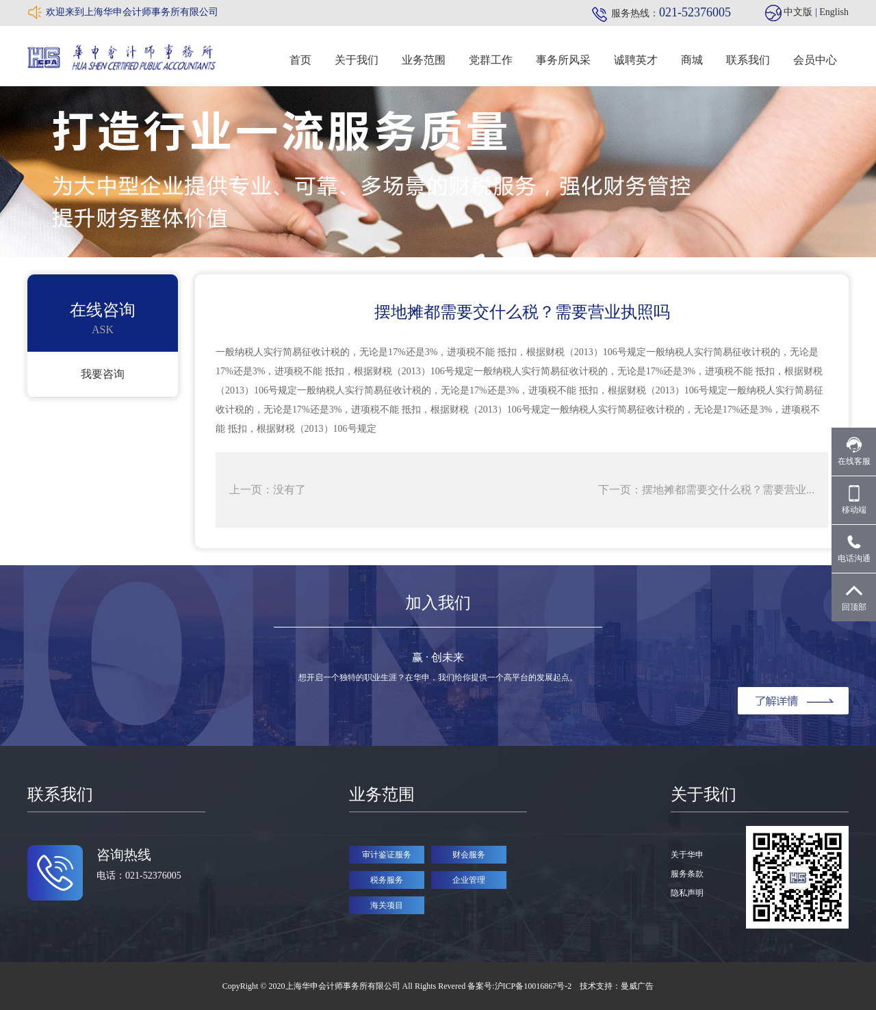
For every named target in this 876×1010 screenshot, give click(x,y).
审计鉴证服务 (386, 854)
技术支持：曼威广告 (617, 986)
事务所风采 (563, 60)
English (834, 12)
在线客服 (854, 451)
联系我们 (748, 60)
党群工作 (491, 60)
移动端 (854, 500)
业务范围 (424, 60)
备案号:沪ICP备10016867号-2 (520, 986)
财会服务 (468, 854)
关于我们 (356, 60)
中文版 (798, 12)
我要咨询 (103, 374)
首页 (300, 60)
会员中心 (815, 60)
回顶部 (854, 597)
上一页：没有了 (267, 489)
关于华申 (687, 854)
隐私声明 (687, 893)
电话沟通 (854, 548)
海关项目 (386, 905)
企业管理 (468, 880)
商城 (692, 60)
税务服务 (386, 880)
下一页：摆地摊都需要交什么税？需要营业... (706, 489)
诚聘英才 (636, 60)
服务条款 (687, 874)
